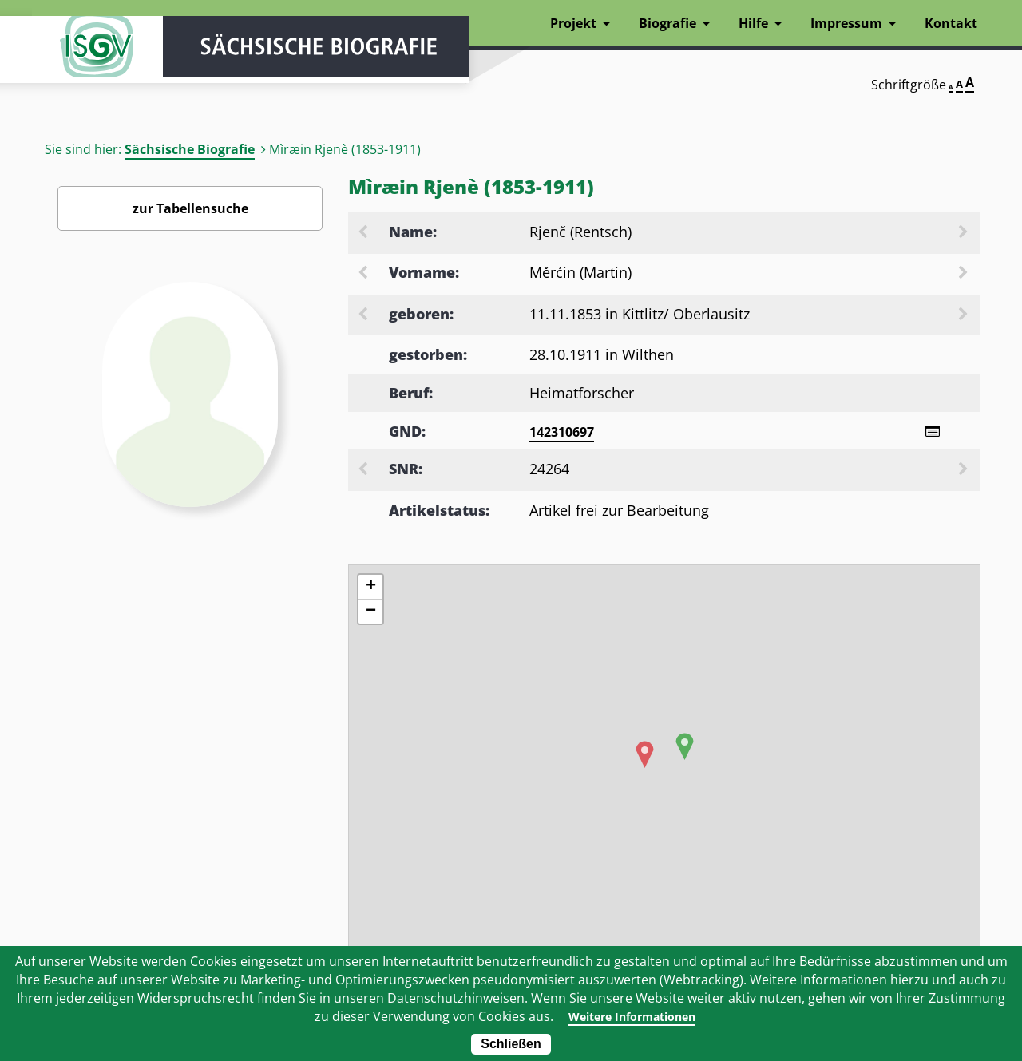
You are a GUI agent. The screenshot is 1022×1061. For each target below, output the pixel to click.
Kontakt (951, 23)
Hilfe (753, 23)
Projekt (573, 23)
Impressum (846, 23)
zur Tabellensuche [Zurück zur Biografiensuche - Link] (190, 208)
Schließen (511, 1044)
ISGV (80, 57)
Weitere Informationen (632, 1016)
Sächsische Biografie (190, 149)
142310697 (561, 432)
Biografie (667, 23)
